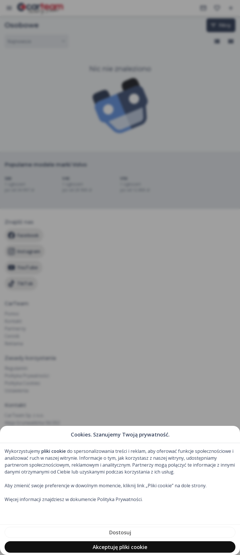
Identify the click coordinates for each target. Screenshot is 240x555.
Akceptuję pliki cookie (120, 547)
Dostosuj (120, 532)
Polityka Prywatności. (120, 499)
